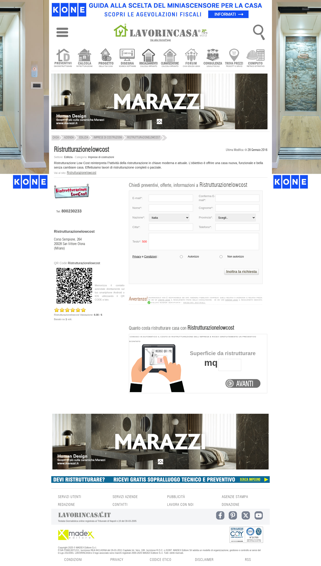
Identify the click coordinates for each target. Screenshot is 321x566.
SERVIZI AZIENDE (125, 497)
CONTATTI (120, 504)
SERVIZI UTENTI (69, 497)
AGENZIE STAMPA (235, 497)
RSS (248, 560)
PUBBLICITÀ (176, 497)
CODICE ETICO (160, 560)
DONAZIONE (230, 504)
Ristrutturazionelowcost (81, 173)
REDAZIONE (66, 504)
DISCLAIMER (204, 560)
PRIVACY (116, 560)
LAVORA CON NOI (180, 504)
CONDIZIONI (73, 560)
